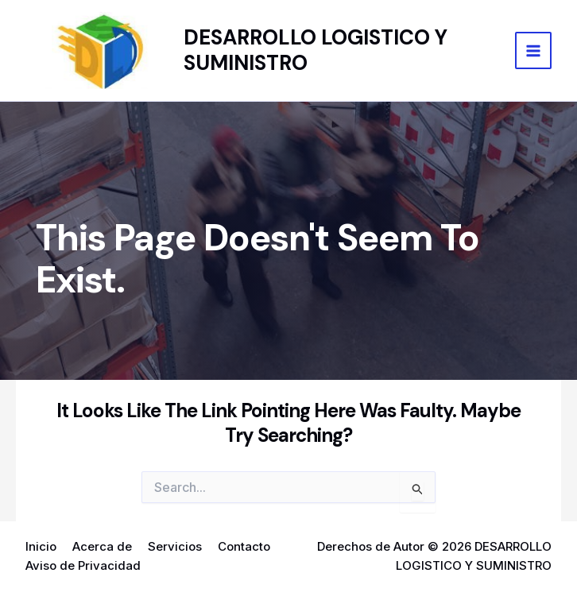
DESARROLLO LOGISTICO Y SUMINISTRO (315, 49)
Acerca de (102, 546)
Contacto (244, 546)
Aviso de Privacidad (83, 565)
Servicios (175, 546)
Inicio (40, 546)
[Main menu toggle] (533, 50)
